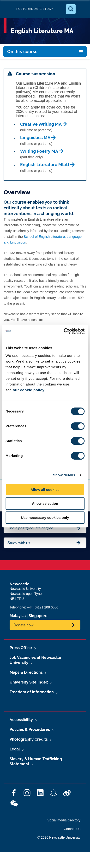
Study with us (18, 542)
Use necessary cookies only (45, 518)
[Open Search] (71, 9)
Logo (7, 9)
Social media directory (63, 820)
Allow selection (45, 503)
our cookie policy (28, 390)
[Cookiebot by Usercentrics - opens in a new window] (64, 331)
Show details (64, 475)
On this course (22, 51)
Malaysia (18, 615)
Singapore (38, 615)
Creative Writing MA (41, 124)
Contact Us (72, 829)
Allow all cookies (45, 490)
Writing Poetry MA (39, 151)
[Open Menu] (82, 9)
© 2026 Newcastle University (58, 837)
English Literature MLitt (44, 164)
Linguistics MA (35, 137)
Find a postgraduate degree (30, 528)
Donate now (23, 625)
